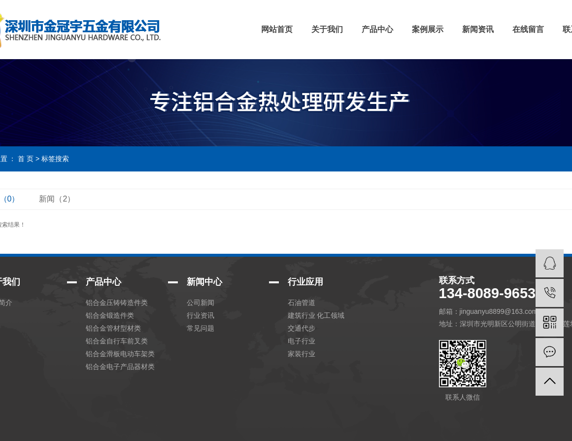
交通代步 (301, 328)
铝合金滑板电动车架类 (120, 354)
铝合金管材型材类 (113, 328)
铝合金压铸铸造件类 (117, 302)
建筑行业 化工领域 (316, 315)
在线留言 (528, 29)
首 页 (26, 159)
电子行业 (301, 341)
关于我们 (327, 29)
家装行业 (301, 354)
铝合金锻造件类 (110, 315)
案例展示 (427, 29)
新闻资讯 (478, 29)
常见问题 (200, 328)
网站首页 (277, 29)
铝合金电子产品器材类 (120, 367)
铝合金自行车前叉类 (117, 341)
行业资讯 (200, 315)
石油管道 (301, 302)
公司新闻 (200, 302)
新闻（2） (57, 199)
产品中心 (377, 29)
